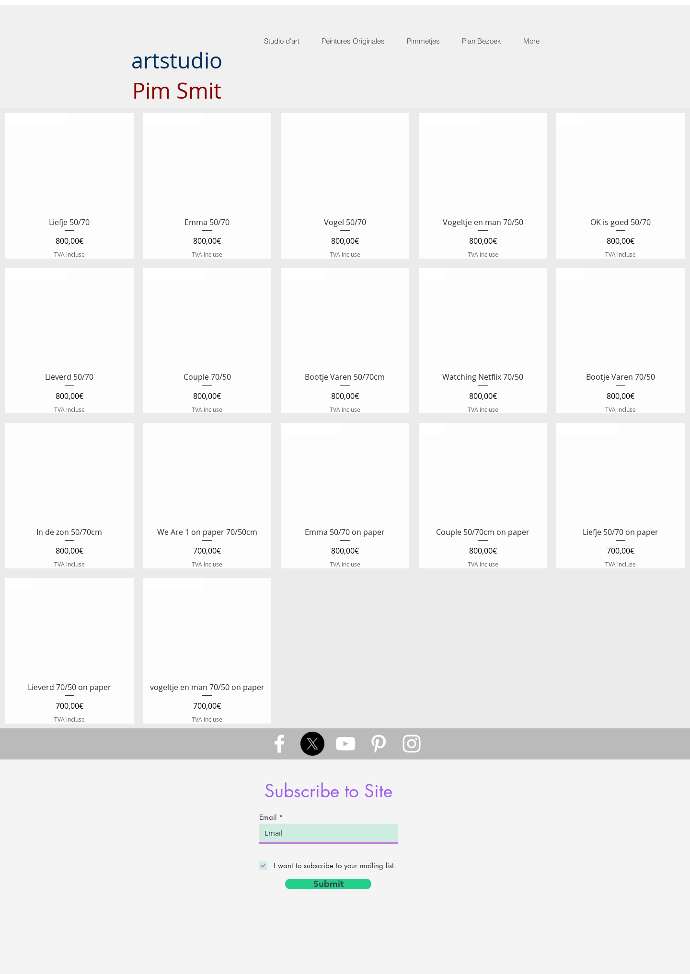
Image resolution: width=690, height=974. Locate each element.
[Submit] (328, 884)
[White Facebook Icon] (279, 744)
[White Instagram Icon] (412, 744)
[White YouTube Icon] (345, 744)
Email (267, 817)
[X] (312, 744)
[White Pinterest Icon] (379, 744)
